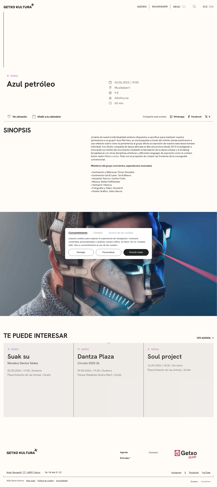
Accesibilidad (62, 480)
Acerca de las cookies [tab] (121, 232)
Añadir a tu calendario (46, 116)
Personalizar (108, 252)
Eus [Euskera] (205, 6)
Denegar (81, 252)
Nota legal (30, 480)
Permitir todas (136, 252)
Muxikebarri (160, 6)
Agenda (142, 6)
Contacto (153, 452)
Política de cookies (46, 480)
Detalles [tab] (98, 232)
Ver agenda (205, 337)
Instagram (176, 472)
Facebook (195, 116)
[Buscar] (194, 6)
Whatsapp (177, 116)
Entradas (125, 458)
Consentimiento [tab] (78, 232)
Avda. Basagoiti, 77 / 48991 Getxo (23, 472)
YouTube (206, 472)
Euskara (194, 481)
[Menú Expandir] (179, 6)
